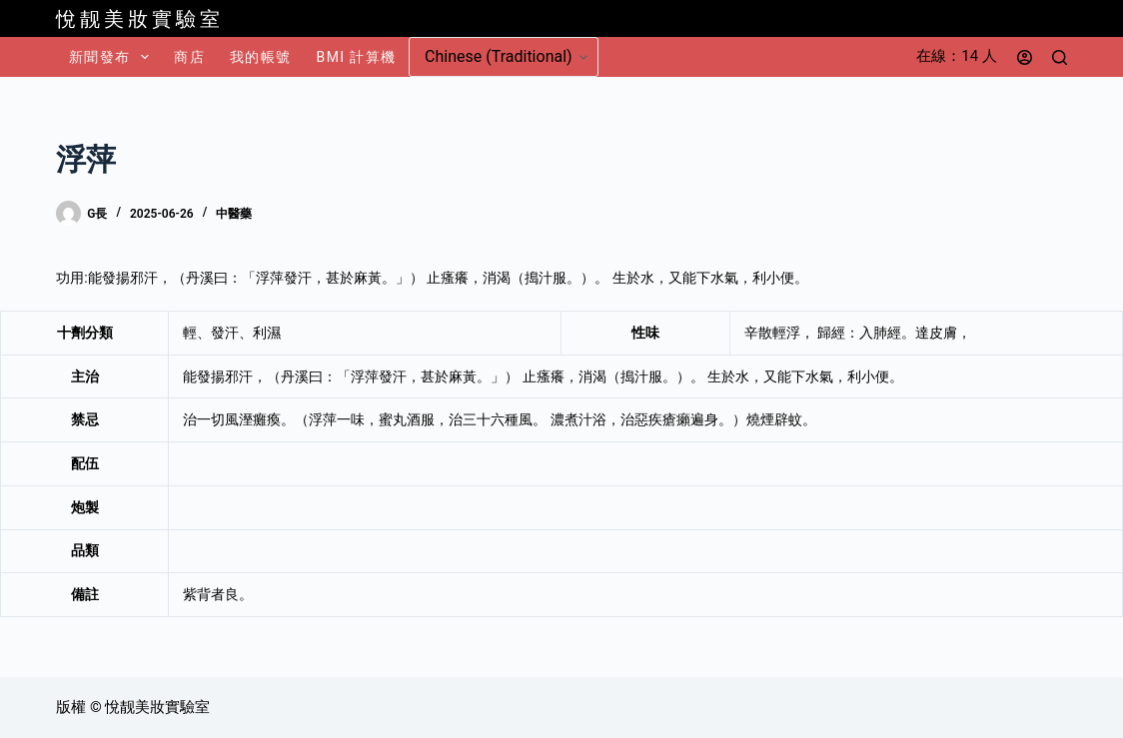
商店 (189, 57)
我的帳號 (261, 57)
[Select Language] (503, 57)
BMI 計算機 (357, 57)
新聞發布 (113, 57)
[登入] (1024, 57)
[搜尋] (1059, 57)
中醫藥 (234, 214)
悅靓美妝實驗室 (140, 19)
